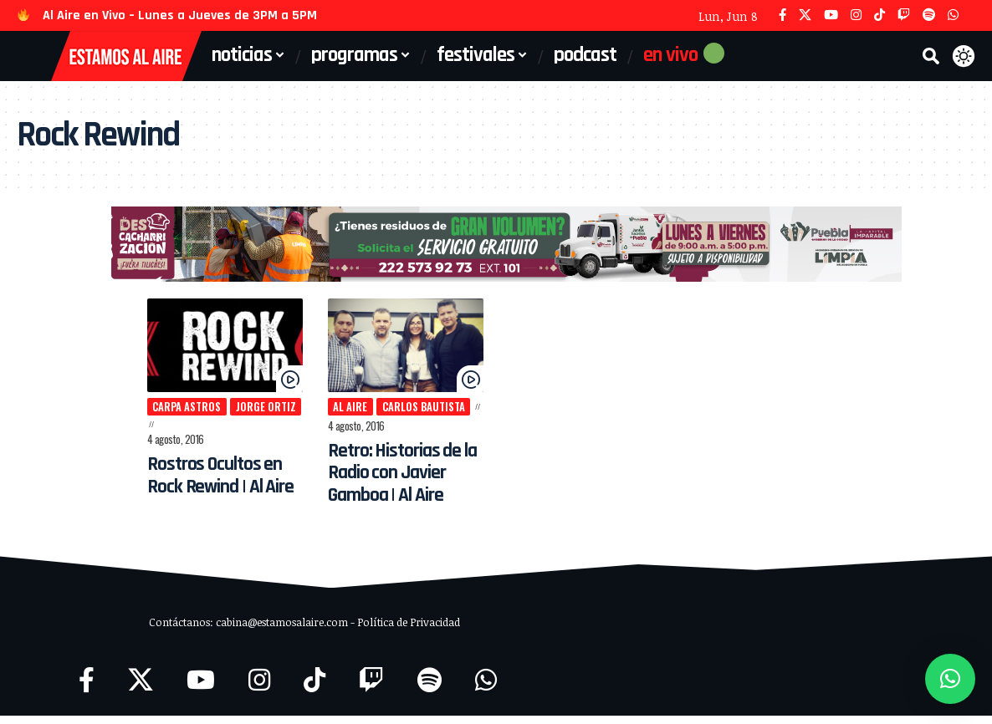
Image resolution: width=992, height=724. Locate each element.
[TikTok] (879, 15)
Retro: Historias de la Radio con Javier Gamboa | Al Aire (395, 480)
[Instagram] (856, 15)
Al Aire (338, 413)
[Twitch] (903, 15)
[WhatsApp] (953, 15)
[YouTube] (831, 15)
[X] (805, 15)
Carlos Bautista (412, 413)
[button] (931, 56)
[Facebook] (782, 15)
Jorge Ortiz (244, 413)
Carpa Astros (163, 413)
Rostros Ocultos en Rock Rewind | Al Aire (201, 469)
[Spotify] (928, 15)
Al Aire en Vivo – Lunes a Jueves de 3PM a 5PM (180, 15)
